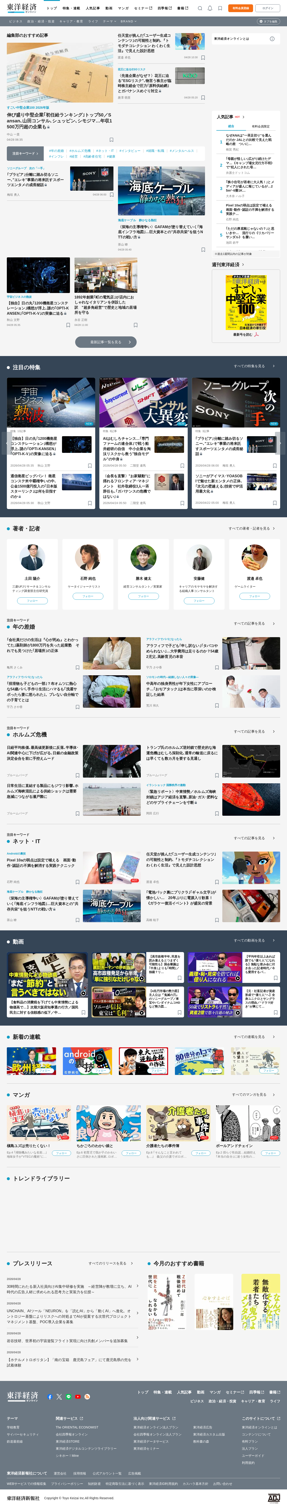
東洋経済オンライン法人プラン (155, 1427)
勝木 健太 (143, 579)
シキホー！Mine (67, 1455)
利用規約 (248, 1463)
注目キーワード (24, 153)
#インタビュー (130, 151)
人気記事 (93, 8)
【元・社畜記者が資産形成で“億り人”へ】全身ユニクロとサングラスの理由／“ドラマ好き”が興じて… (260, 998)
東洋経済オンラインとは (231, 38)
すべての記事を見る (249, 623)
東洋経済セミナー (146, 1448)
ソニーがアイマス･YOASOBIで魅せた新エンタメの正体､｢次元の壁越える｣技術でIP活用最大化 (219, 483)
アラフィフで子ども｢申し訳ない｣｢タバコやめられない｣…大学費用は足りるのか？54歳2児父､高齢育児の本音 (182, 651)
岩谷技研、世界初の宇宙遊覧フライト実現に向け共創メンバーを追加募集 (67, 1341)
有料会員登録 (241, 8)
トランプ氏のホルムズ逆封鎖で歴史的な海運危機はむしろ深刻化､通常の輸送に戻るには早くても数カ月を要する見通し (182, 753)
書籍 (180, 8)
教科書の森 (201, 1441)
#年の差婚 (56, 151)
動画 (109, 8)
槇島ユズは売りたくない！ (29, 1146)
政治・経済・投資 (41, 21)
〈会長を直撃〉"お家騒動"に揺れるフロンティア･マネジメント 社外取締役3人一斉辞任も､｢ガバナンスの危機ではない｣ (127, 486)
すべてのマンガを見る (249, 1094)
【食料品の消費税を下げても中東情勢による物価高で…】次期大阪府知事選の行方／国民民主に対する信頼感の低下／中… (44, 1007)
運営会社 (60, 1473)
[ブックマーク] (111, 139)
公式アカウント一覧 (107, 1473)
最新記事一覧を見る (105, 342)
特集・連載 (71, 8)
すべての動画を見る (249, 940)
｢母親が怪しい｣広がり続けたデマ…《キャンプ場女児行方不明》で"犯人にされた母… (250, 163)
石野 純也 (88, 579)
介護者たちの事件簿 (162, 1146)
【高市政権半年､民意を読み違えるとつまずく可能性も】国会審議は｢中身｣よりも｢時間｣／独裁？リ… (164, 964)
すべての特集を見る (249, 366)
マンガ (123, 8)
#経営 (73, 156)
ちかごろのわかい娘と (95, 1146)
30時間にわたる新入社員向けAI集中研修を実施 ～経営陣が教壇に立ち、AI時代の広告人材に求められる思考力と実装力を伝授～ (69, 1289)
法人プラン (250, 1448)
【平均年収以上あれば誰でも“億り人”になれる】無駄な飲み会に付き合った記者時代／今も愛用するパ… (260, 964)
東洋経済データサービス (151, 1441)
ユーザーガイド (253, 1455)
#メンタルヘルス (182, 151)
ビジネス (16, 21)
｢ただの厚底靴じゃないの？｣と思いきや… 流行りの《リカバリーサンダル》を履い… (250, 233)
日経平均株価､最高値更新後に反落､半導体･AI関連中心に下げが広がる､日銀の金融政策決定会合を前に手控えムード (42, 753)
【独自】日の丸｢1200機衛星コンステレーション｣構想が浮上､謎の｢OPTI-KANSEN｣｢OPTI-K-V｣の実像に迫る (38, 308)
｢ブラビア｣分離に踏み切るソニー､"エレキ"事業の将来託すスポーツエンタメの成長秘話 (35, 180)
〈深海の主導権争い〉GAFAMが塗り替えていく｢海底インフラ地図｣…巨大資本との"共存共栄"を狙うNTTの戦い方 (160, 232)
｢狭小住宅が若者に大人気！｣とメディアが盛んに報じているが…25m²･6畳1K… (250, 186)
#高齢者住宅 (92, 156)
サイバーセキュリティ (23, 1434)
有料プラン (250, 1441)
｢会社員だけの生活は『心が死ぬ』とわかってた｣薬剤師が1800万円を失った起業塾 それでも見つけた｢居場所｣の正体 (43, 645)
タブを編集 (270, 21)
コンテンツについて (256, 1434)
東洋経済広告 (203, 1427)
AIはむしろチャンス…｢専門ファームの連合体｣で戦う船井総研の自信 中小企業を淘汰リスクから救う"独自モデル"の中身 (127, 449)
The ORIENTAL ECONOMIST (77, 1427)
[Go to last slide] (7, 443)
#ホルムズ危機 (80, 151)
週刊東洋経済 (225, 264)
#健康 (111, 156)
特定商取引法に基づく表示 (125, 1484)
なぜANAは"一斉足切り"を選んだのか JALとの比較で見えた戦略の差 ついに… (249, 139)
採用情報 (79, 1473)
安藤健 (199, 579)
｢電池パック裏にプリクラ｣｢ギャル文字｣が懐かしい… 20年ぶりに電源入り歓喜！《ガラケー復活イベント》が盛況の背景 (181, 897)
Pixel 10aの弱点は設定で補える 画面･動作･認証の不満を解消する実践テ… (250, 209)
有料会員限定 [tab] (261, 126)
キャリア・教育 (71, 21)
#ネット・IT (105, 151)
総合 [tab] (231, 126)
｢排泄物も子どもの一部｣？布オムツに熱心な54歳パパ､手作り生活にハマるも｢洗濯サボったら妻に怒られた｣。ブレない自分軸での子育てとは (42, 692)
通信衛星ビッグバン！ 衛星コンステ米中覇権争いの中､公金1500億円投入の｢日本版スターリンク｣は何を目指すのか (33, 486)
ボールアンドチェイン (234, 1146)
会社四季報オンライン (72, 1434)
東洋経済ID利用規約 (163, 1484)
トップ (51, 8)
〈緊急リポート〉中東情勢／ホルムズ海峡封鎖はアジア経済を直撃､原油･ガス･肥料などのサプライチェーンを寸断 (182, 797)
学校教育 (13, 1427)
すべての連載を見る (249, 1037)
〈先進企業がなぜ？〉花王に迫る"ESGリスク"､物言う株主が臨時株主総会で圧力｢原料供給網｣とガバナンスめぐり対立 (144, 83)
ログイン (267, 8)
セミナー (141, 8)
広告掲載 (134, 1473)
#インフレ (56, 156)
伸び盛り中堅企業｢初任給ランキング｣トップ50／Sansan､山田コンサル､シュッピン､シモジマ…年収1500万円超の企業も (59, 120)
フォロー (32, 600)
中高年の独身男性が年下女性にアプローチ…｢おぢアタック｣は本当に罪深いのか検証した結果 (181, 689)
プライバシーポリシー (67, 1484)
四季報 (163, 8)
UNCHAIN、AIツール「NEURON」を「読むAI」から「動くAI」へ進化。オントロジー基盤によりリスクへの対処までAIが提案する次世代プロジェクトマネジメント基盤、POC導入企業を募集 (69, 1316)
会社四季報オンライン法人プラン (157, 1434)
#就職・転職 (155, 151)
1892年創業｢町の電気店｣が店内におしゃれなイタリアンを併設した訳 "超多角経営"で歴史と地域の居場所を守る (105, 304)
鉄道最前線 (15, 1441)
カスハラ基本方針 (195, 1484)
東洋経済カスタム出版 (209, 1434)
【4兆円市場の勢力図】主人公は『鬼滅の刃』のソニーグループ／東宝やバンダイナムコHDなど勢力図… (164, 998)
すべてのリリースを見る (107, 1263)
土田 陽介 (32, 579)
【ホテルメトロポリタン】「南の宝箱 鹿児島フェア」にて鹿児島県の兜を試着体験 (69, 1362)
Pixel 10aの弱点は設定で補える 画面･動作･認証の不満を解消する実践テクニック (41, 863)
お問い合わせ (223, 1484)
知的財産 (94, 1484)
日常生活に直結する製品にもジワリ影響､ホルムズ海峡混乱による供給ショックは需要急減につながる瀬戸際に (42, 791)
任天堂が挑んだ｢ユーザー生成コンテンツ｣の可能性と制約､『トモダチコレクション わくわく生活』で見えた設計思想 (144, 43)
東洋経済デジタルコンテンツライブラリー (86, 1448)
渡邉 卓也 (255, 579)
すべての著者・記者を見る (249, 528)
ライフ (93, 21)
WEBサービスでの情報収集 (26, 1484)
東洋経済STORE (68, 1441)
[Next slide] (280, 443)
